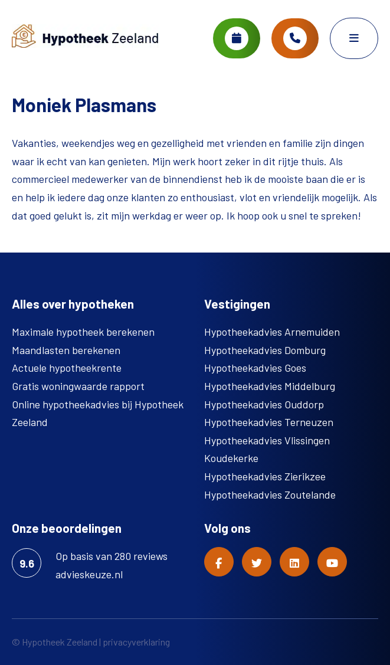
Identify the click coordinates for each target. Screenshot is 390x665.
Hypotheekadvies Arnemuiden (272, 331)
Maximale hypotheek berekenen (83, 331)
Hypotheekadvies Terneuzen (268, 421)
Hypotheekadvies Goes (255, 367)
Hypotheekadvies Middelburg (269, 385)
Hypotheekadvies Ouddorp (264, 404)
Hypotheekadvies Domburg (265, 349)
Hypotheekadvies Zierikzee (265, 476)
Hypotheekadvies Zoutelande (270, 494)
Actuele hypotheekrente (67, 367)
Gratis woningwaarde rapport (78, 385)
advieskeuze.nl (89, 574)
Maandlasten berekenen (66, 349)
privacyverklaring (136, 641)
